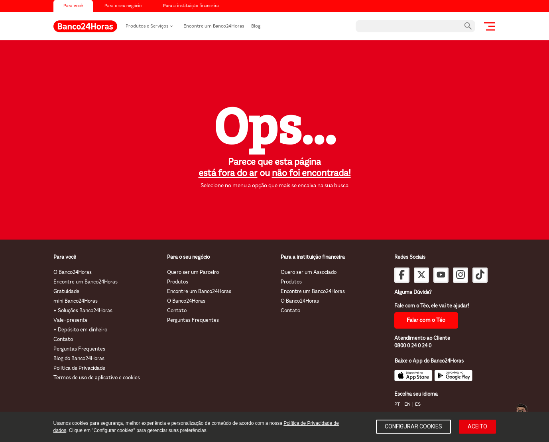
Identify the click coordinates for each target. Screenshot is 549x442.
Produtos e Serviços (147, 26)
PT (397, 404)
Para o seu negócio (123, 6)
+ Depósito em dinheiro (80, 330)
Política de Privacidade (79, 368)
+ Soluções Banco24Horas (82, 310)
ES (418, 404)
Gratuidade (66, 291)
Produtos (177, 282)
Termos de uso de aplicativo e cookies (96, 378)
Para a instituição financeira (191, 6)
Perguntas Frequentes (79, 349)
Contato (63, 339)
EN (407, 404)
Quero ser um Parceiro (193, 272)
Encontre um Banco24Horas (213, 26)
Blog (255, 26)
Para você (73, 6)
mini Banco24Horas (75, 301)
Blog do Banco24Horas (78, 358)
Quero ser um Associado (308, 272)
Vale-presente (70, 320)
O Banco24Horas (72, 272)
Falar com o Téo (426, 320)
